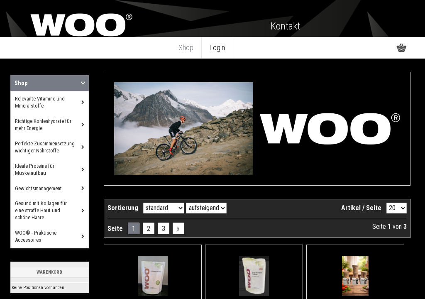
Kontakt (285, 26)
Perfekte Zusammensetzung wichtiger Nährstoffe (45, 147)
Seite (115, 229)
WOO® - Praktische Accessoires (35, 236)
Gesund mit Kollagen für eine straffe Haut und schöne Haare (41, 210)
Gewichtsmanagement (38, 188)
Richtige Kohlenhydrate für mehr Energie (43, 124)
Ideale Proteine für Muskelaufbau (34, 169)
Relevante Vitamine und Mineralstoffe (40, 102)
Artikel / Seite (361, 208)
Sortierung (122, 208)
